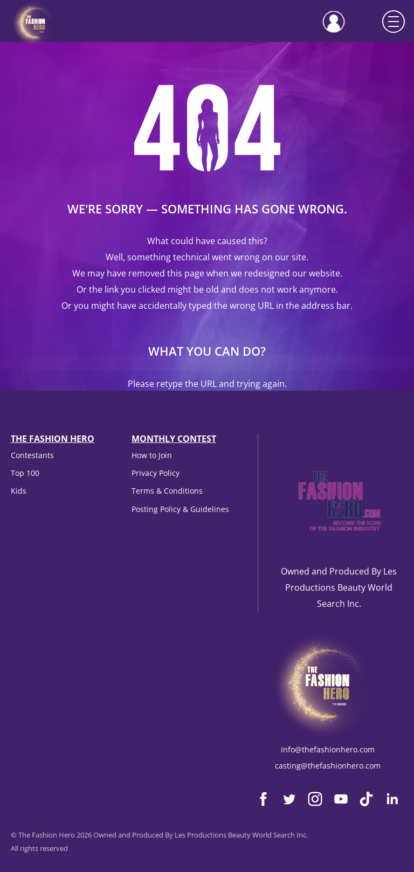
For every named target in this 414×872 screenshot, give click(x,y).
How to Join (152, 455)
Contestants (32, 455)
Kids (18, 491)
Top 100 (25, 473)
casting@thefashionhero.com (328, 765)
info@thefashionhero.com (328, 749)
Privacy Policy (156, 473)
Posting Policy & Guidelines (180, 509)
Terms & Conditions (167, 491)
